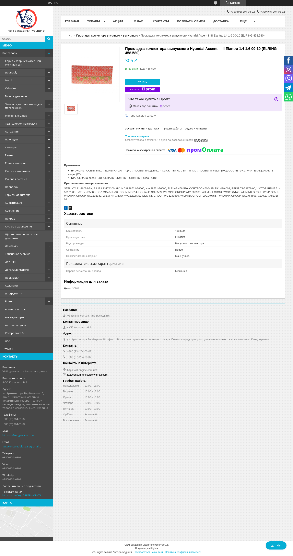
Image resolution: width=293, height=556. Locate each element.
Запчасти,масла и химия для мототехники (23, 106)
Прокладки (12, 277)
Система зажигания (18, 171)
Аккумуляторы (14, 317)
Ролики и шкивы (15, 163)
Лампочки (11, 246)
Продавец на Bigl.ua (146, 548)
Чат (276, 545)
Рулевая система (16, 179)
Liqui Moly (11, 72)
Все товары (9, 53)
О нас (6, 341)
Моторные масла (16, 115)
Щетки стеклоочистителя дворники (21, 236)
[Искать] (49, 39)
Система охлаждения (19, 226)
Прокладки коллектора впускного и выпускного (107, 35)
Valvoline (10, 88)
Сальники (11, 285)
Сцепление (12, 210)
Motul (8, 80)
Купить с (142, 89)
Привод (10, 218)
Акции (118, 21)
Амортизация (14, 203)
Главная (72, 21)
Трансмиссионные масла (21, 123)
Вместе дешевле (16, 96)
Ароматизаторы (15, 309)
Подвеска (11, 187)
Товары (93, 21)
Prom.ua (163, 544)
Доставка (221, 21)
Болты (9, 301)
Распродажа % (14, 333)
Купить (142, 81)
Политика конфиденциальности (183, 552)
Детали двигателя (17, 270)
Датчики (10, 262)
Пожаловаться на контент (148, 552)
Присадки (11, 139)
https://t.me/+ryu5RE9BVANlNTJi (21, 495)
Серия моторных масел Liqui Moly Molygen (23, 62)
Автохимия (12, 131)
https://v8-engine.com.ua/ (18, 435)
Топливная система (17, 254)
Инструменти (13, 293)
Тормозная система (18, 195)
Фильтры (11, 147)
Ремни (9, 155)
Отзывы (7, 349)
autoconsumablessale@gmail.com (23, 446)
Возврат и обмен (191, 21)
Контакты (161, 21)
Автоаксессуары (15, 325)
